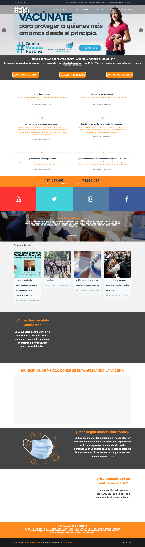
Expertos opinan (81, 9)
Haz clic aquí (90, 48)
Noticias (104, 2)
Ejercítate (50, 280)
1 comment (83, 290)
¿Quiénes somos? (71, 2)
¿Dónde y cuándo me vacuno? (120, 9)
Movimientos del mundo (92, 2)
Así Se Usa (128, 2)
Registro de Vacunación (116, 2)
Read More (35, 300)
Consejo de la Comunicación (33, 542)
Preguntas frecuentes (59, 9)
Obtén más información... (42, 104)
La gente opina (98, 9)
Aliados (81, 2)
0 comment (22, 300)
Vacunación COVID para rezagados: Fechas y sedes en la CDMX (117, 285)
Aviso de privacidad (66, 542)
